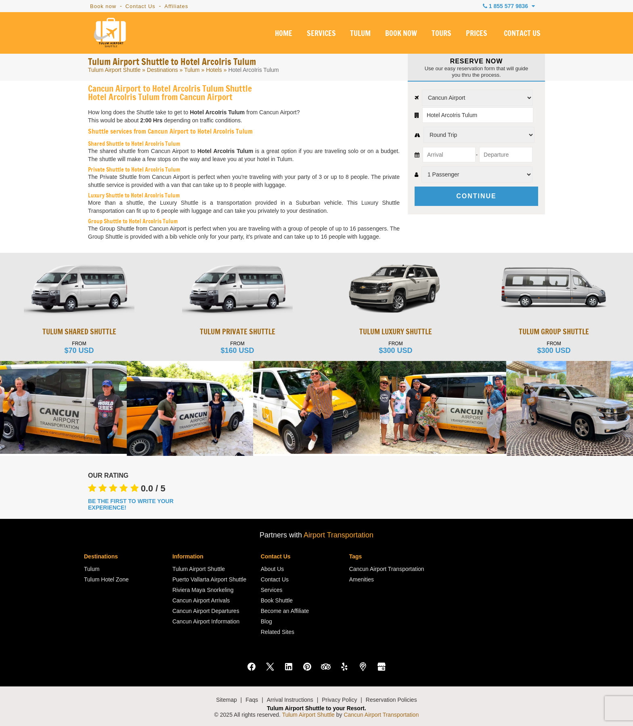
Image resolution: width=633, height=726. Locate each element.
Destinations (162, 70)
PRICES (476, 34)
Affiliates (176, 6)
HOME (283, 34)
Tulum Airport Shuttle (114, 70)
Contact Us (140, 6)
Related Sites (277, 632)
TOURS (441, 34)
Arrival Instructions (290, 700)
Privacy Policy (339, 700)
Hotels (214, 70)
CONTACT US (522, 34)
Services (272, 590)
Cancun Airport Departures (205, 611)
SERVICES (321, 34)
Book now (103, 6)
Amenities (361, 579)
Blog (266, 621)
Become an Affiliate (285, 611)
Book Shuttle (277, 600)
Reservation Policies (391, 700)
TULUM (360, 34)
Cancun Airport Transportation (386, 569)
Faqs (251, 700)
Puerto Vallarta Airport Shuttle (209, 579)
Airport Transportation (338, 535)
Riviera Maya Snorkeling (203, 590)
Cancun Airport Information (206, 621)
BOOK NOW (401, 34)
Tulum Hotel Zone (106, 579)
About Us (272, 569)
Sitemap (226, 700)
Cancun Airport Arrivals (201, 600)
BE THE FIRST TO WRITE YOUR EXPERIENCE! (131, 504)
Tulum (191, 70)
